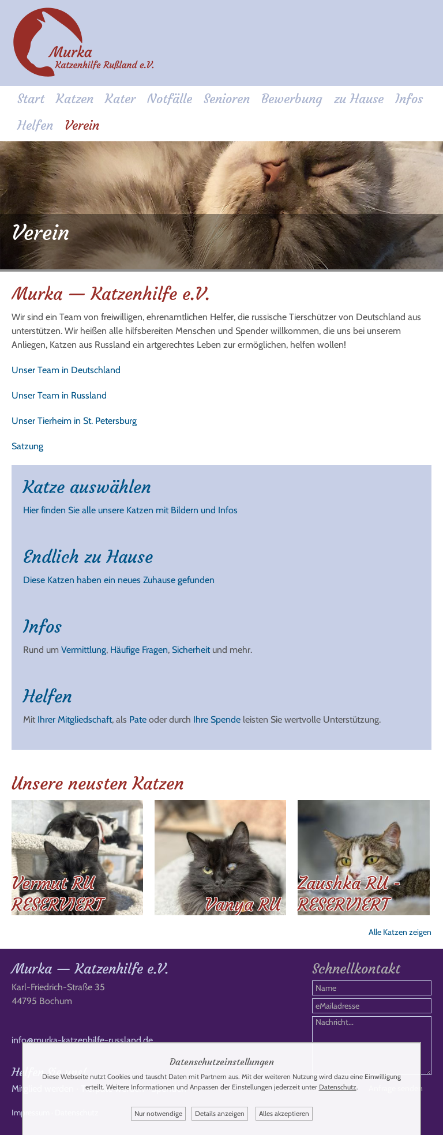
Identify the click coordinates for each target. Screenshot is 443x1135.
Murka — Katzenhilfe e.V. (90, 969)
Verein (82, 125)
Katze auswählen (87, 487)
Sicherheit (191, 649)
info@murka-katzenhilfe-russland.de (82, 1040)
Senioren (227, 99)
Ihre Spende (217, 719)
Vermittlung (83, 649)
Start (30, 99)
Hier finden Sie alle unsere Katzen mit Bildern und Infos (130, 510)
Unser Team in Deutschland (66, 369)
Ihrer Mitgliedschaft (74, 719)
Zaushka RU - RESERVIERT (349, 894)
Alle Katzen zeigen (400, 932)
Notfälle (169, 99)
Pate (138, 719)
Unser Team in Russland (59, 395)
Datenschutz (337, 1087)
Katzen (74, 99)
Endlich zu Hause (88, 557)
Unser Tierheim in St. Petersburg (74, 420)
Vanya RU (242, 904)
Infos (409, 99)
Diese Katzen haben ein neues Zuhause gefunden (119, 579)
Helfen (35, 125)
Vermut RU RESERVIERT (57, 894)
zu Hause (359, 99)
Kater (120, 99)
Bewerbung (291, 99)
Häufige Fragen (139, 649)
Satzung (27, 446)
